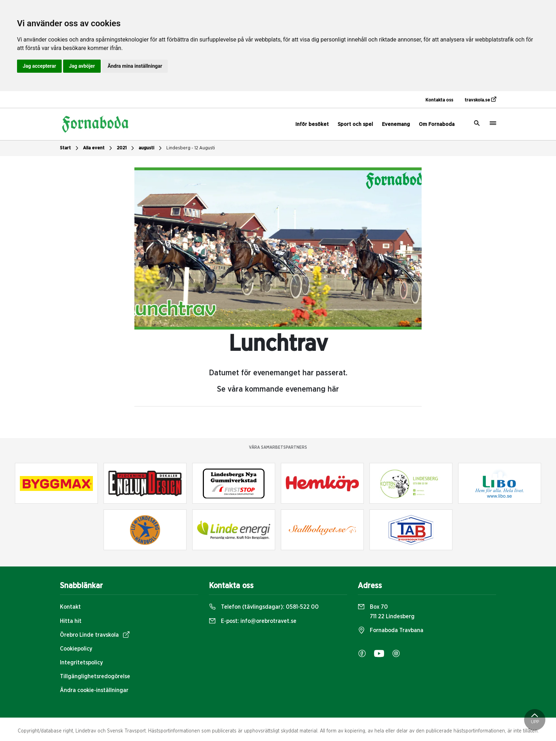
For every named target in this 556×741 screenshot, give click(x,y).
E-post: (252, 621)
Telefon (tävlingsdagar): (264, 607)
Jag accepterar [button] (39, 66)
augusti (151, 148)
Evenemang (396, 124)
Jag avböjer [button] (82, 66)
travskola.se (480, 100)
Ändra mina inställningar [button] (135, 66)
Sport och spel (355, 124)
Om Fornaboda (437, 124)
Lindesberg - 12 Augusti (190, 148)
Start (70, 148)
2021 (126, 148)
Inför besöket (312, 124)
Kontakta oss (439, 100)
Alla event (98, 148)
